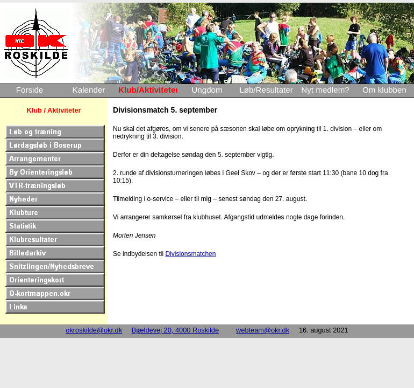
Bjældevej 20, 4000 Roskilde (175, 330)
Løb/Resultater (266, 89)
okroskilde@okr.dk (94, 330)
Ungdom (206, 89)
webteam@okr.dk (262, 330)
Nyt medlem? (325, 89)
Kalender (89, 89)
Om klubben (384, 89)
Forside (30, 89)
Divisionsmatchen (190, 254)
